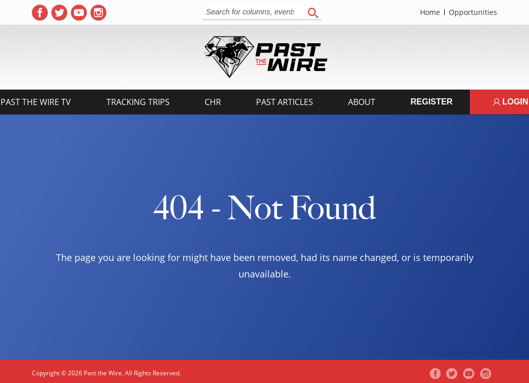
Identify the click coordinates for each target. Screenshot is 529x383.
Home (430, 12)
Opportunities (473, 12)
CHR (213, 102)
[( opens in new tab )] (40, 13)
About (361, 102)
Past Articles (284, 102)
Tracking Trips (138, 102)
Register (431, 101)
